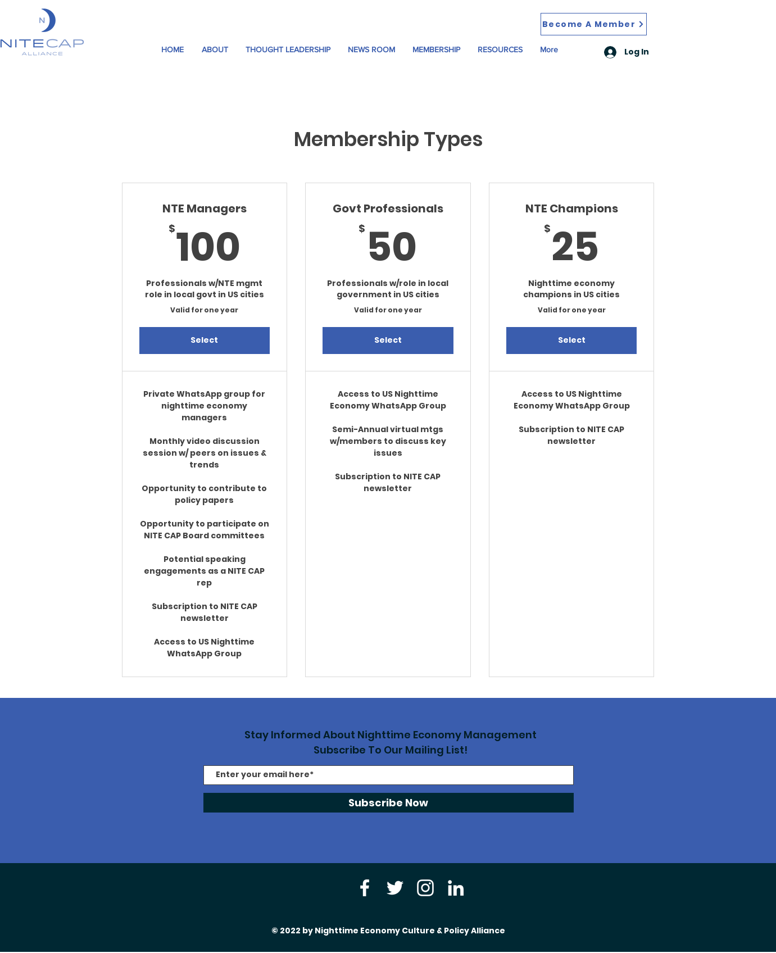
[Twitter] (395, 888)
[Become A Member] (594, 24)
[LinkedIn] (455, 888)
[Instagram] (425, 888)
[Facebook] (364, 888)
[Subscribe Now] (388, 803)
